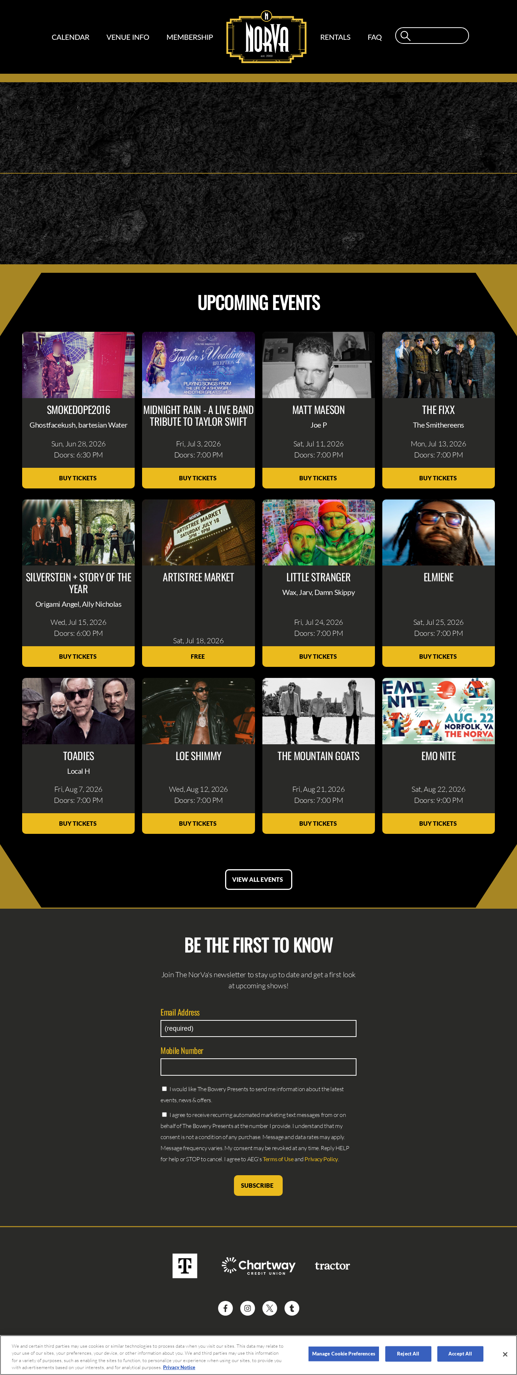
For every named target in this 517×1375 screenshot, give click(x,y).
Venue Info (127, 36)
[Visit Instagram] (247, 1308)
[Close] (505, 1354)
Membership (189, 36)
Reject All (408, 1354)
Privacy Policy (321, 1158)
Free (198, 656)
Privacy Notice (179, 1367)
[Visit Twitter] (269, 1308)
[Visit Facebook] (225, 1308)
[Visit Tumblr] (292, 1308)
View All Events (258, 879)
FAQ (375, 36)
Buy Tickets (78, 477)
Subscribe (258, 1185)
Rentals (335, 36)
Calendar (70, 36)
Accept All (460, 1354)
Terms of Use (278, 1158)
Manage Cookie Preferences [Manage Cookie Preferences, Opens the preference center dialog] (343, 1354)
